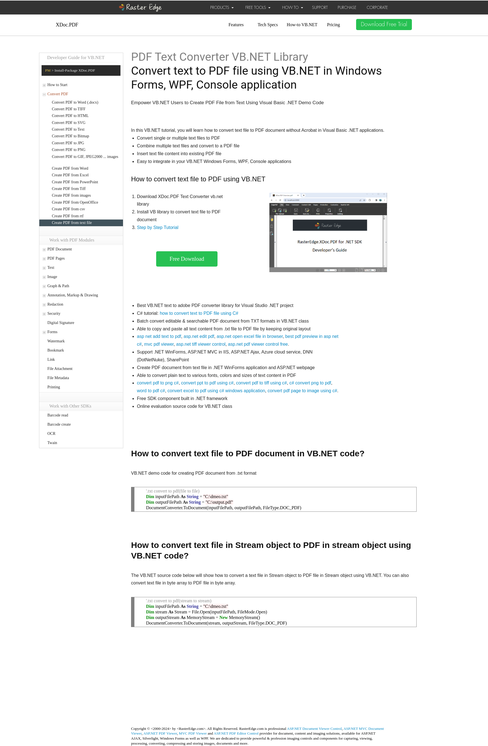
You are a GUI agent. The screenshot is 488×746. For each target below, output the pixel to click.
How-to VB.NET (302, 24)
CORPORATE (377, 7)
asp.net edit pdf (199, 336)
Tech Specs (268, 24)
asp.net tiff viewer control (201, 344)
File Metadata (58, 378)
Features (235, 24)
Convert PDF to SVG (68, 123)
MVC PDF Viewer (193, 733)
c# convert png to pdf (310, 383)
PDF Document (59, 249)
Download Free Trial (384, 24)
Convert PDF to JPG (68, 143)
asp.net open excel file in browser (250, 336)
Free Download (187, 259)
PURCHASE (347, 7)
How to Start (57, 85)
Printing (53, 387)
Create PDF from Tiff (69, 189)
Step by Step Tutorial (157, 227)
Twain (52, 443)
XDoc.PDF (67, 25)
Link (51, 359)
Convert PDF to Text (68, 129)
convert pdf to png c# (158, 383)
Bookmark (55, 350)
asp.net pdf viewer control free (258, 344)
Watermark (56, 341)
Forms (52, 332)
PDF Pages (56, 258)
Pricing (333, 24)
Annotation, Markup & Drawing (72, 295)
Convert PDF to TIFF (69, 109)
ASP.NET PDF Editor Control (236, 733)
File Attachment (60, 369)
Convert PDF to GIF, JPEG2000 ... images (85, 157)
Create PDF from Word (70, 168)
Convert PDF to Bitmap (70, 136)
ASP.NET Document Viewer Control (314, 729)
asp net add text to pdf (159, 336)
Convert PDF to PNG (68, 150)
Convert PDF (57, 94)
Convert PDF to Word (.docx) (75, 102)
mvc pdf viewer (159, 344)
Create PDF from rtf (67, 216)
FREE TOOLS (257, 7)
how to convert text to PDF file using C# (199, 313)
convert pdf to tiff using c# (261, 383)
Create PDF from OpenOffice (75, 202)
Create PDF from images (71, 195)
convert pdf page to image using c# (302, 390)
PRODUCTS (222, 7)
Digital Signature (60, 323)
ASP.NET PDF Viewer (160, 733)
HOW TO (292, 7)
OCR (51, 433)
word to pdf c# (151, 390)
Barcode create (59, 424)
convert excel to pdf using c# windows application (216, 390)
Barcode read (57, 415)
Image (52, 277)
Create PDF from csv (68, 209)
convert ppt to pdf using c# (207, 383)
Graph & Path (58, 286)
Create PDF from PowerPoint (75, 182)
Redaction (55, 304)
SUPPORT (320, 7)
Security (54, 313)
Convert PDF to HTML (70, 116)
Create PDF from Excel (70, 175)
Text (50, 267)
